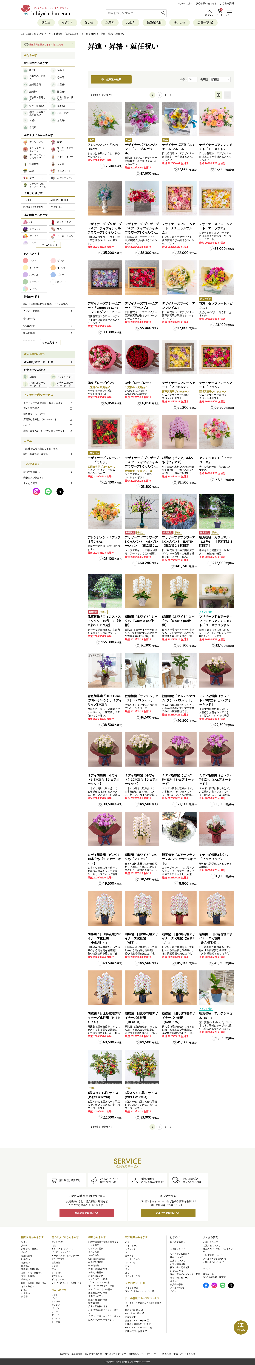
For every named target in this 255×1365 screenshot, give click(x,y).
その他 (173, 1291)
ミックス (56, 1322)
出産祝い (25, 1259)
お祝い (24, 1290)
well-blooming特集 (96, 1259)
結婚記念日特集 (95, 1262)
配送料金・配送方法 (179, 1267)
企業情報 (64, 1353)
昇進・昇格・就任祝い (31, 1273)
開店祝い (25, 1266)
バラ (127, 1242)
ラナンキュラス (132, 1276)
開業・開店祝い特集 (97, 1300)
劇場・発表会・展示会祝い (34, 1283)
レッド (55, 1295)
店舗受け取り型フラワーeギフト (48, 419)
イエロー (56, 1301)
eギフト (67, 22)
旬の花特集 (93, 1266)
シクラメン (130, 1249)
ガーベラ (129, 1256)
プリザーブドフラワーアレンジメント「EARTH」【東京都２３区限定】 (179, 542)
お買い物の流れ (177, 1264)
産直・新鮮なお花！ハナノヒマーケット (48, 430)
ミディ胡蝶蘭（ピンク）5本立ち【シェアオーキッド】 (178, 780)
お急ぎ (109, 22)
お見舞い (25, 1293)
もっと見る (48, 244)
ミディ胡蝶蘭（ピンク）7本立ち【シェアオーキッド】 (215, 780)
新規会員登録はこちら (87, 1212)
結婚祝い (25, 1262)
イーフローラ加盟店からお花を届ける (48, 402)
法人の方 (180, 22)
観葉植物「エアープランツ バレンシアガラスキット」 (179, 859)
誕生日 (46, 22)
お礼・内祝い (27, 1286)
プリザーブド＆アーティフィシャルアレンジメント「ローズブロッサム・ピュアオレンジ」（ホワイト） (215, 625)
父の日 (89, 22)
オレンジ (56, 1305)
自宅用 (24, 1296)
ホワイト (56, 1318)
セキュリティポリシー (115, 1353)
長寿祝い (25, 1279)
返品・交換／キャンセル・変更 (185, 1274)
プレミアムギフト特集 (99, 1282)
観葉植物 (56, 1262)
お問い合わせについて (213, 1262)
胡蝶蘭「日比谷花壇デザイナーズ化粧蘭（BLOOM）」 (141, 1018)
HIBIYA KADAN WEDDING (139, 1328)
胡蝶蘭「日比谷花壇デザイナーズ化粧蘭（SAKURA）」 (178, 1018)
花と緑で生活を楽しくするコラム (40, 448)
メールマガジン (177, 1288)
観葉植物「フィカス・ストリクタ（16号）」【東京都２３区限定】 (104, 621)
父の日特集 (93, 1255)
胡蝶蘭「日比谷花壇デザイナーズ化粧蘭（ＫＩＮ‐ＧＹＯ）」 (105, 1018)
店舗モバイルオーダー (137, 1321)
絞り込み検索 (111, 79)
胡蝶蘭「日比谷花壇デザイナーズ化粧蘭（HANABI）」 (104, 938)
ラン (127, 1269)
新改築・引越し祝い (30, 1269)
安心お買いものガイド (180, 1254)
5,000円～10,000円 (60, 200)
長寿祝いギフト (95, 1296)
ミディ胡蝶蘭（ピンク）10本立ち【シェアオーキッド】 (104, 859)
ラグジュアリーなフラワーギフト (104, 1316)
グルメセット (58, 1273)
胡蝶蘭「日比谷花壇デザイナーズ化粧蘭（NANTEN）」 (215, 938)
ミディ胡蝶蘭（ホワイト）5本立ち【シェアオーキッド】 (215, 700)
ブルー (55, 1312)
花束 (54, 1246)
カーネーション (132, 1259)
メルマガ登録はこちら (168, 1212)
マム (127, 1252)
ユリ (127, 1273)
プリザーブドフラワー (62, 1252)
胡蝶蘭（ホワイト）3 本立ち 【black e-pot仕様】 (178, 621)
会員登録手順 (176, 1284)
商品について (176, 1257)
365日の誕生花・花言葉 (35, 454)
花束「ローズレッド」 (140, 383)
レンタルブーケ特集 (97, 1279)
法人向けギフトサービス (38, 362)
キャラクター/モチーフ (62, 1249)
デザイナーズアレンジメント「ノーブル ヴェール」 (141, 149)
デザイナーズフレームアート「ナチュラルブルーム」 (178, 228)
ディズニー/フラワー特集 (100, 1289)
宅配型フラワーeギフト (35, 414)
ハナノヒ (48, 425)
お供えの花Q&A (95, 1276)
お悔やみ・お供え (29, 1249)
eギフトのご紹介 (134, 1313)
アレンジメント (59, 1242)
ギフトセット (58, 1276)
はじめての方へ (185, 3)
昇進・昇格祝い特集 (97, 1306)
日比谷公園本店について (138, 1324)
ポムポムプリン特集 (97, 1293)
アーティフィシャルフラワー (65, 1256)
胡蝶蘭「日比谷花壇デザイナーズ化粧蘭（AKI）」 (141, 938)
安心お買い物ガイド (206, 3)
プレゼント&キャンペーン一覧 (139, 1291)
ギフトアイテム (59, 1279)
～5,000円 (28, 200)
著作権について (136, 1353)
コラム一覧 (208, 1274)
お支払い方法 (176, 1271)
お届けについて (177, 1261)
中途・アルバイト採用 (184, 1353)
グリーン (56, 1315)
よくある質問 (227, 3)
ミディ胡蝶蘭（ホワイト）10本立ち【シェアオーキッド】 (141, 780)
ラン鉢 (55, 1266)
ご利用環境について (212, 1255)
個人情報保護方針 (93, 1353)
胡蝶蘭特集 (93, 1303)
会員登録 (174, 1281)
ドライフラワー (59, 1259)
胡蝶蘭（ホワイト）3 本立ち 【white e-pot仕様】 (141, 621)
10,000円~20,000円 (33, 207)
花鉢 (54, 1269)
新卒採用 (166, 1353)
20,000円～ (56, 207)
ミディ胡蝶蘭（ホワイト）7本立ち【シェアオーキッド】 (103, 780)
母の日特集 (93, 1252)
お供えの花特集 (95, 1272)
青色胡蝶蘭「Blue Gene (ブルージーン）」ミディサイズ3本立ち (105, 700)
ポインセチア (131, 1246)
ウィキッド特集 (95, 1249)
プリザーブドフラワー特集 (101, 1286)
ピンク (55, 1298)
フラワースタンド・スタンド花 (66, 1283)
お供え (130, 22)
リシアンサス (131, 1262)
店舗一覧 (205, 22)
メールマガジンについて (214, 1259)
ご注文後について (211, 1246)
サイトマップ (153, 1353)
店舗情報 (131, 1317)
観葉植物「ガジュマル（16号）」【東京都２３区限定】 (216, 542)
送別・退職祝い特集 (97, 1269)
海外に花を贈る (48, 408)
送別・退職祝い (28, 1276)
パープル (56, 1308)
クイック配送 (131, 1288)
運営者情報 (77, 1353)
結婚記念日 (154, 22)
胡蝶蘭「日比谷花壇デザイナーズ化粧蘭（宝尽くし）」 (178, 938)
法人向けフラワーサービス (101, 1320)
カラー (128, 1266)
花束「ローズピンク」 (103, 383)
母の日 (24, 1252)
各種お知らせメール (179, 1278)
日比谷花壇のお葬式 (136, 1331)
